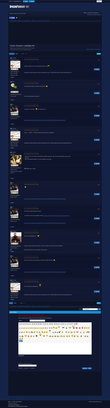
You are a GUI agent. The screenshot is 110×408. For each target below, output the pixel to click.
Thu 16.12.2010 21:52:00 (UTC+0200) (31, 105)
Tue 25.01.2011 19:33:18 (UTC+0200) (31, 184)
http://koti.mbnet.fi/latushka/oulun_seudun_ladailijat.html (56, 215)
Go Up (11, 303)
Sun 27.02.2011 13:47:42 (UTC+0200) (31, 208)
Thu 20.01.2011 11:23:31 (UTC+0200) (31, 130)
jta (12, 104)
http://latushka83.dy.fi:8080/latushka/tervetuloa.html (55, 120)
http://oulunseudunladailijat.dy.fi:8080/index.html (34, 120)
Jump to (80, 309)
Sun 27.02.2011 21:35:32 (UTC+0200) (31, 281)
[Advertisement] (55, 33)
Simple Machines (18, 401)
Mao (13, 81)
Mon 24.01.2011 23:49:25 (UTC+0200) (31, 153)
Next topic (97, 49)
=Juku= (14, 152)
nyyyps (14, 58)
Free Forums (14, 403)
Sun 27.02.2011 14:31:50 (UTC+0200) (31, 257)
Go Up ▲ (100, 401)
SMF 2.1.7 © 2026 (11, 401)
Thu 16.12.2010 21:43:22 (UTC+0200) (31, 83)
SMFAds (9, 403)
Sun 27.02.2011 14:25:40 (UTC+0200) (31, 232)
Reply (98, 53)
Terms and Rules (94, 401)
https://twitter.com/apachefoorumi (94, 14)
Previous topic (90, 49)
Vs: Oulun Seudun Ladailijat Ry (31, 58)
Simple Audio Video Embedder (14, 404)
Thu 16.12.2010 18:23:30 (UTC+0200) (31, 59)
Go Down (12, 53)
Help (90, 401)
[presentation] (30, 360)
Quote (96, 69)
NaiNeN (14, 231)
